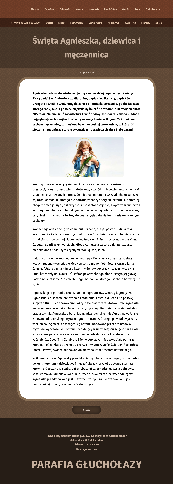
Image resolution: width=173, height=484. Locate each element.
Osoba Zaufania (153, 9)
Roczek (61, 23)
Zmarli (158, 23)
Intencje (79, 9)
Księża (137, 9)
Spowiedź (49, 9)
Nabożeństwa (110, 9)
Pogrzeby (145, 23)
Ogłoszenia (65, 9)
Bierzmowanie (95, 23)
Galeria (125, 9)
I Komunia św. (76, 23)
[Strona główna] (19, 9)
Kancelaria (94, 9)
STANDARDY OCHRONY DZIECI (25, 23)
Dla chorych (130, 23)
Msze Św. (35, 9)
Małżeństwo (113, 23)
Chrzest (49, 23)
